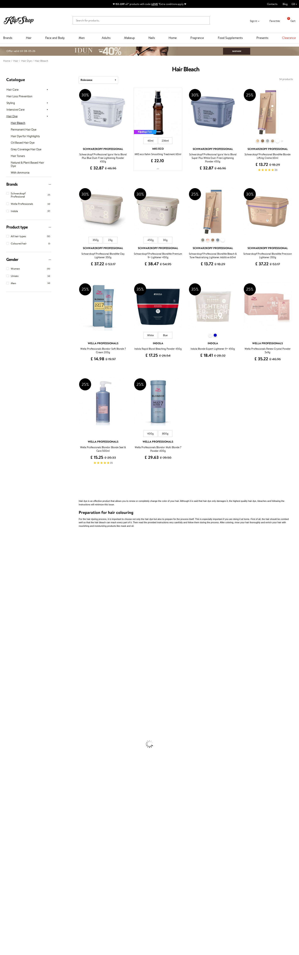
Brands (7, 38)
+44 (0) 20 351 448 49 (214, 849)
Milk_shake (6, 543)
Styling (10, 103)
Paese (3, 612)
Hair (29, 38)
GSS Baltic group (114, 869)
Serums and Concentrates (15, 746)
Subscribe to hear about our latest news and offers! (38, 905)
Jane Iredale (7, 567)
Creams (4, 721)
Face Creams (7, 737)
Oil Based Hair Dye (22, 142)
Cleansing (5, 750)
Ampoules (6, 717)
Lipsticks (5, 798)
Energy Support (9, 810)
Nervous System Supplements (17, 823)
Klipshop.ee (110, 881)
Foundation (6, 770)
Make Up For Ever (10, 689)
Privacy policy (14, 853)
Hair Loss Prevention (19, 96)
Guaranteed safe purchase (241, 835)
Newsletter (15, 901)
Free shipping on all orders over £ (27, 835)
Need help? (208, 845)
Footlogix (5, 656)
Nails (151, 38)
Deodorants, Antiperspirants (16, 758)
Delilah (4, 551)
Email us (206, 857)
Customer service (66, 845)
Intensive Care (15, 109)
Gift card (158, 845)
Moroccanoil (7, 616)
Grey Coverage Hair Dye (26, 149)
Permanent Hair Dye (23, 129)
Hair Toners (18, 156)
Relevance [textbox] (86, 80)
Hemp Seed (7, 563)
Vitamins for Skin (10, 815)
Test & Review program (117, 849)
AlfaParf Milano (9, 673)
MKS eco (5, 648)
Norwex (4, 604)
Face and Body (55, 38)
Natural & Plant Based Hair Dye (27, 164)
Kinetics (4, 652)
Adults (106, 38)
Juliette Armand (9, 539)
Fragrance (197, 38)
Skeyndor (5, 628)
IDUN (3, 681)
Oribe (3, 644)
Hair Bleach (18, 123)
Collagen (5, 806)
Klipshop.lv (110, 873)
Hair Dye (11, 116)
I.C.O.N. (5, 571)
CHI (2, 661)
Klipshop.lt (110, 877)
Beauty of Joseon (10, 579)
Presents (262, 38)
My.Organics (7, 583)
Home (173, 38)
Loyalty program (113, 857)
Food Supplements (230, 38)
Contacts (272, 4)
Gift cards (61, 862)
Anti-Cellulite (8, 754)
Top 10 (107, 853)
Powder (4, 782)
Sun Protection (9, 762)
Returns (59, 870)
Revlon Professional (11, 640)
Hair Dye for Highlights (25, 136)
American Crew (9, 693)
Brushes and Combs (11, 725)
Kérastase (5, 555)
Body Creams (8, 742)
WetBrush (6, 677)
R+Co (3, 669)
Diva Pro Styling (9, 632)
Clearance (289, 38)
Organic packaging (163, 835)
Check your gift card (67, 865)
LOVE (154, 4)
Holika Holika (7, 664)
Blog (285, 4)
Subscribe (19, 921)
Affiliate (11, 865)
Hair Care (12, 89)
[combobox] (98, 80)
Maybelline (6, 575)
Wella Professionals (11, 624)
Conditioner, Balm (10, 709)
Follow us (206, 872)
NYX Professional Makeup (14, 600)
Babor (3, 547)
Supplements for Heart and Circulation (22, 831)
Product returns (89, 835)
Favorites (272, 20)
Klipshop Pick (111, 862)
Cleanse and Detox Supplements (19, 819)
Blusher (4, 794)
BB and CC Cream (10, 786)
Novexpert (6, 697)
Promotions (111, 845)
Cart (289, 20)
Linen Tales (6, 591)
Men (82, 38)
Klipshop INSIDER (16, 862)
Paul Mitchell (7, 685)
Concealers (6, 778)
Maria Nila (6, 636)
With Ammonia (20, 172)
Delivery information (67, 857)
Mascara (5, 790)
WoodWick (6, 588)
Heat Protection (9, 729)
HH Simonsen (8, 608)
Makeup (129, 38)
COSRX (4, 596)
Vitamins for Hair (10, 802)
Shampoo (5, 705)
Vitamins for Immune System (17, 827)
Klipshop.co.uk (15, 845)
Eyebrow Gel (7, 774)
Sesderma (5, 559)
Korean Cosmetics (10, 766)
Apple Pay (12, 857)
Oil (2, 713)
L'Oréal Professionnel (12, 620)
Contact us (61, 849)
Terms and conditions (18, 849)
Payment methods (65, 853)
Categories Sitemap (17, 870)
